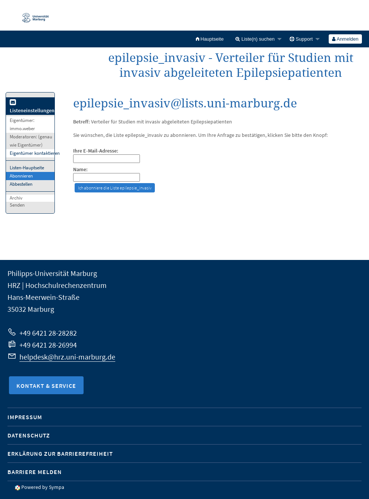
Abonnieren (21, 176)
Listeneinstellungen (32, 107)
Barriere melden (34, 472)
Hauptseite (210, 39)
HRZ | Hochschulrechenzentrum (57, 285)
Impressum (24, 417)
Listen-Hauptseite (27, 167)
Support (301, 39)
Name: (80, 169)
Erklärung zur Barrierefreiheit (60, 453)
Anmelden (345, 39)
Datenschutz (28, 435)
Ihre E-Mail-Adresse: (95, 151)
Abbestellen (21, 184)
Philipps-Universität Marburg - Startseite (31, 15)
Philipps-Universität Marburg (52, 273)
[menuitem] (210, 39)
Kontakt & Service (46, 385)
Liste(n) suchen (255, 39)
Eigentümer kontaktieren (35, 153)
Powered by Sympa (42, 487)
